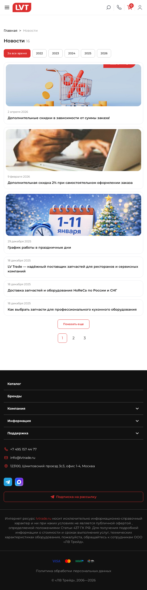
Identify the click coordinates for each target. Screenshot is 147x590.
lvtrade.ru (43, 518)
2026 (104, 53)
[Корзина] (129, 7)
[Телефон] (119, 7)
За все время (17, 53)
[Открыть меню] (7, 7)
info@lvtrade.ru (19, 457)
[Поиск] (108, 7)
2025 (88, 53)
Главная (10, 30)
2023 (55, 53)
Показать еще (73, 324)
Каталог (14, 384)
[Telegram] (8, 482)
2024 (71, 53)
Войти (140, 7)
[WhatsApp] (19, 482)
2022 (39, 53)
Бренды (14, 396)
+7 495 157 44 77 (20, 449)
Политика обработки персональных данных (73, 571)
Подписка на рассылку (73, 497)
